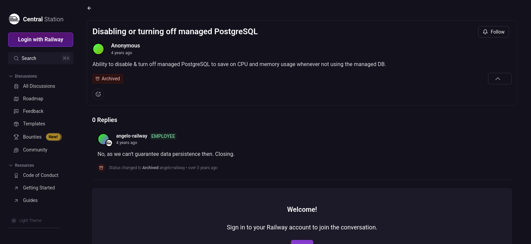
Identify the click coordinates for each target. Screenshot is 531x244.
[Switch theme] (26, 220)
